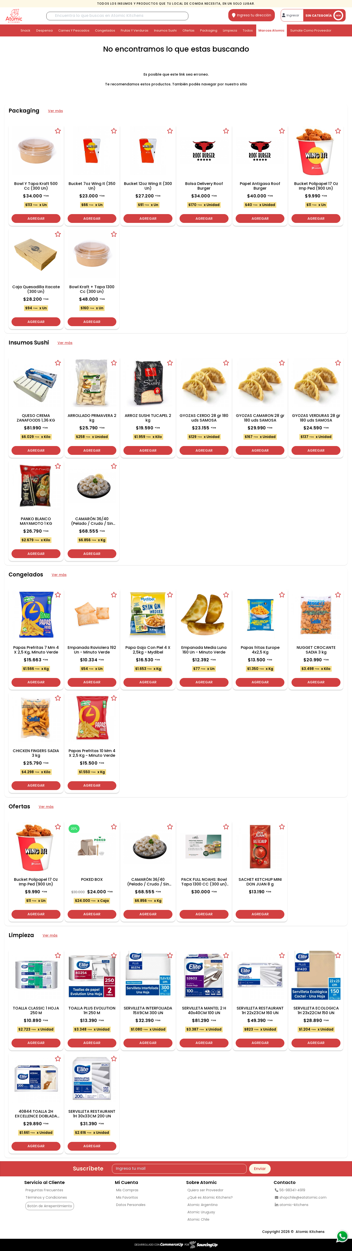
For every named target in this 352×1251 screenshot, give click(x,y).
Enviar (260, 1168)
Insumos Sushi (165, 30)
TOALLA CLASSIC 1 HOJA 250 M (36, 1010)
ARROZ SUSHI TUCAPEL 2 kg (148, 418)
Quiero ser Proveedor (205, 1190)
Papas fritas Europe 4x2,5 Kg (260, 649)
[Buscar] (117, 16)
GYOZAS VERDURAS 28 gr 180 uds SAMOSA (316, 418)
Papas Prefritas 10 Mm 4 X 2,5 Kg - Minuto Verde (92, 753)
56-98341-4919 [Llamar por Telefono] (290, 1190)
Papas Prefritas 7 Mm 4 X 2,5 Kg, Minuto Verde (36, 649)
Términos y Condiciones (46, 1197)
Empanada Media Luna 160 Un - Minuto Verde (204, 649)
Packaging (208, 30)
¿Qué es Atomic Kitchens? (210, 1197)
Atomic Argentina (202, 1204)
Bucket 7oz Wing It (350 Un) (92, 186)
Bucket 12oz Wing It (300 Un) (148, 186)
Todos (248, 30)
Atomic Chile (198, 1219)
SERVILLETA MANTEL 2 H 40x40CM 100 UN (204, 1010)
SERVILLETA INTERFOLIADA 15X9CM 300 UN (148, 1010)
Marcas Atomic (271, 30)
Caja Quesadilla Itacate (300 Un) (36, 289)
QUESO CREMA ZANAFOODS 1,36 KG (36, 418)
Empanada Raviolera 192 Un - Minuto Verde (92, 649)
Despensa (44, 30)
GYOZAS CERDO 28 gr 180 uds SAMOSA (204, 418)
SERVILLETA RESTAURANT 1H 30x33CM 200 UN (91, 1113)
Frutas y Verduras (134, 30)
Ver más (55, 110)
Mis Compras (127, 1190)
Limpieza (230, 30)
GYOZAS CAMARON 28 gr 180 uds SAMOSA (260, 418)
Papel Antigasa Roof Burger (260, 186)
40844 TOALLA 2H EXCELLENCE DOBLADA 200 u (36, 1113)
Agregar (36, 217)
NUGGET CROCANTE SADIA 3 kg (316, 649)
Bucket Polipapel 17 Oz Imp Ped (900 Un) (316, 186)
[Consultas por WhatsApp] (342, 1236)
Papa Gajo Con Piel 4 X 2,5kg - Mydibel (147, 649)
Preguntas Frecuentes (44, 1190)
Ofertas (188, 30)
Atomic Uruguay (201, 1212)
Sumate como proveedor (310, 30)
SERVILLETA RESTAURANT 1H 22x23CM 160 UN (260, 1010)
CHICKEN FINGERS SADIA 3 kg (36, 753)
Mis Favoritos (127, 1197)
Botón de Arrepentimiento (49, 1206)
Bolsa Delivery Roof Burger (204, 186)
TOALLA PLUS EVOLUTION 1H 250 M (91, 1010)
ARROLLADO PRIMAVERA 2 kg (92, 418)
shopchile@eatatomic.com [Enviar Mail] (301, 1197)
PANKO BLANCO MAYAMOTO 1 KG (36, 521)
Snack (25, 30)
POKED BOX (92, 879)
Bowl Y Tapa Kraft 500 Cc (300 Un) (36, 186)
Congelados (105, 30)
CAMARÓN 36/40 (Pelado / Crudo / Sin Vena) (92, 521)
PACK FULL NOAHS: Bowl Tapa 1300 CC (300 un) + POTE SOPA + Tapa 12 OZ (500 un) (204, 881)
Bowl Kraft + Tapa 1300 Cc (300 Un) (91, 289)
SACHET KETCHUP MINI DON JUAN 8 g (260, 881)
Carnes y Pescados (73, 30)
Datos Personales (131, 1204)
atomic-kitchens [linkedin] (291, 1204)
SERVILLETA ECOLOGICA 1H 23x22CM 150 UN (316, 1010)
